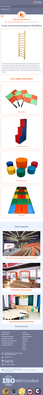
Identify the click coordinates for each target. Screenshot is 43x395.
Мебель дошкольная (6, 332)
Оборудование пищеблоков (7, 344)
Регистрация (39, 2)
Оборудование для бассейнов (7, 336)
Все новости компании (21, 326)
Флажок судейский (21, 97)
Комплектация (25, 338)
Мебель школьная (5, 334)
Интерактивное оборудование (7, 338)
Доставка (24, 344)
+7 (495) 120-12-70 (5, 9)
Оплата (23, 342)
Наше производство (26, 334)
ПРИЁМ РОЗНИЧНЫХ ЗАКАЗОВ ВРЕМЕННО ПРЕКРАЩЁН (21, 308)
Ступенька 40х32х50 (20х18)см (21, 132)
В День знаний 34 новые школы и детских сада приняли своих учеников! (21, 245)
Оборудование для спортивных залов (9, 340)
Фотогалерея (24, 340)
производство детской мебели (16, 368)
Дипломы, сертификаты (27, 336)
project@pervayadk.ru (8, 361)
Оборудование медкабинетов (7, 342)
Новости (24, 347)
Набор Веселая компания (21, 166)
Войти (34, 2)
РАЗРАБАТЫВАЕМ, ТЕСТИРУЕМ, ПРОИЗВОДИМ (21, 276)
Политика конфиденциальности (9, 371)
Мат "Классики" (21, 201)
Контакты (24, 349)
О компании (24, 332)
